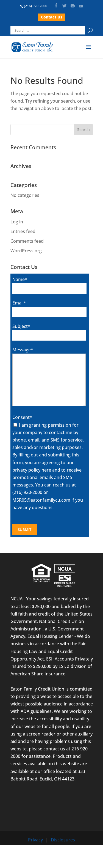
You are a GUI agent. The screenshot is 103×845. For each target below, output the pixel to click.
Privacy (35, 840)
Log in (16, 222)
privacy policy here (31, 470)
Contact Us (51, 17)
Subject (21, 326)
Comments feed (27, 241)
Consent (22, 417)
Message (22, 350)
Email (19, 303)
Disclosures (63, 840)
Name (19, 279)
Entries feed (22, 231)
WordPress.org (26, 251)
